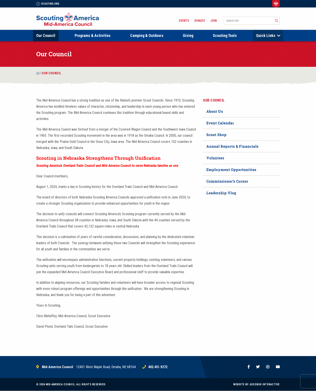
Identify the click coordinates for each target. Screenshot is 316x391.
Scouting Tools (225, 35)
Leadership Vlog (221, 193)
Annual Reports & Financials (232, 146)
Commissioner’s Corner (227, 181)
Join (213, 20)
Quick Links (265, 35)
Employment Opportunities (231, 169)
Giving (188, 35)
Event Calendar (220, 123)
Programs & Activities (93, 35)
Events (184, 20)
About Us (214, 111)
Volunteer (215, 158)
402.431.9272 (157, 367)
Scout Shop (216, 134)
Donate (199, 20)
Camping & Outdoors (146, 35)
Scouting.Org (47, 3)
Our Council (45, 35)
